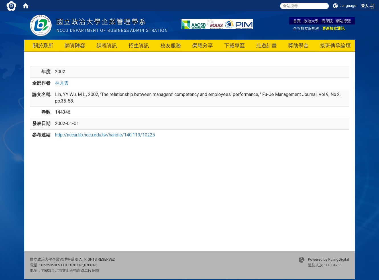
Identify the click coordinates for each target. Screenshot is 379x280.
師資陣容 (75, 45)
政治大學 (311, 20)
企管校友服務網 (306, 28)
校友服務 (170, 45)
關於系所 (43, 45)
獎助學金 (298, 45)
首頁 (297, 20)
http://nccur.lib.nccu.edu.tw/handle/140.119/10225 (105, 135)
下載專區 (234, 45)
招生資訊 (139, 45)
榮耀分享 (202, 45)
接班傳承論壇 (335, 45)
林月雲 (62, 83)
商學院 (327, 20)
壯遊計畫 (266, 45)
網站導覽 (343, 20)
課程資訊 (107, 45)
